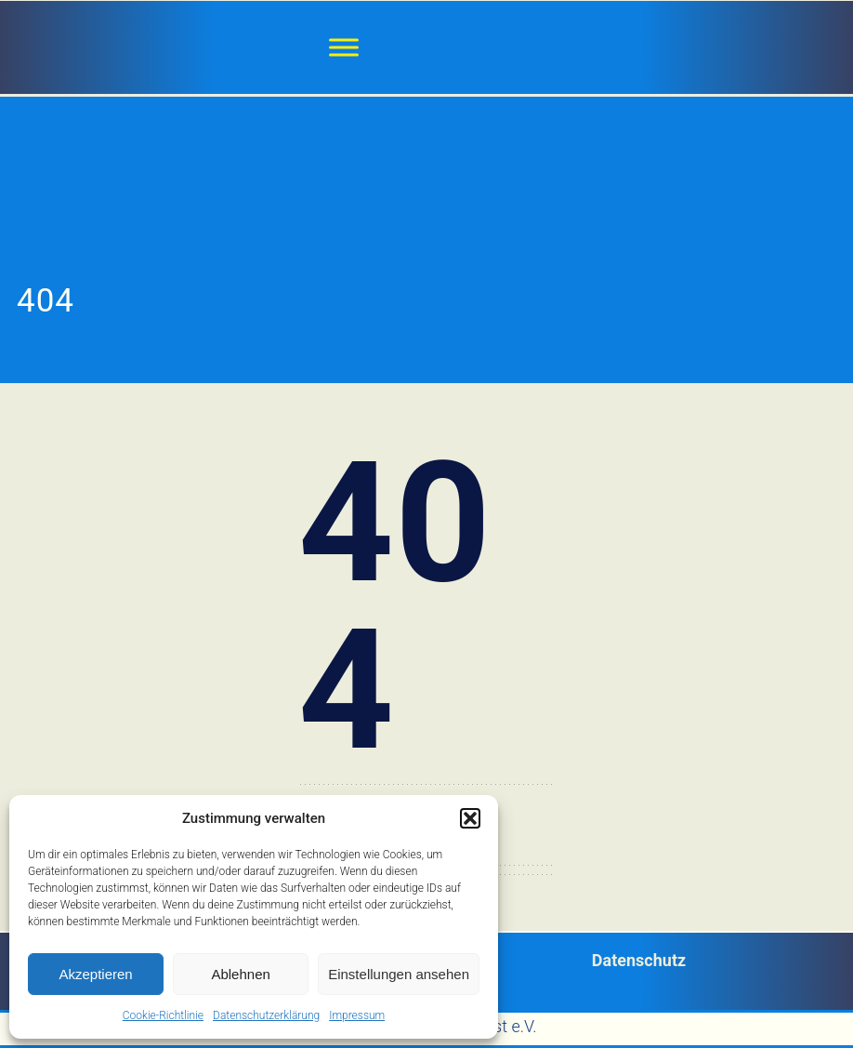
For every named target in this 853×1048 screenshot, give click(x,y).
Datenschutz (639, 960)
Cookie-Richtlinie (163, 1015)
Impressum (357, 1015)
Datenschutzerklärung (266, 1015)
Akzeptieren (95, 974)
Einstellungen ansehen (398, 974)
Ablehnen (240, 974)
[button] (470, 818)
